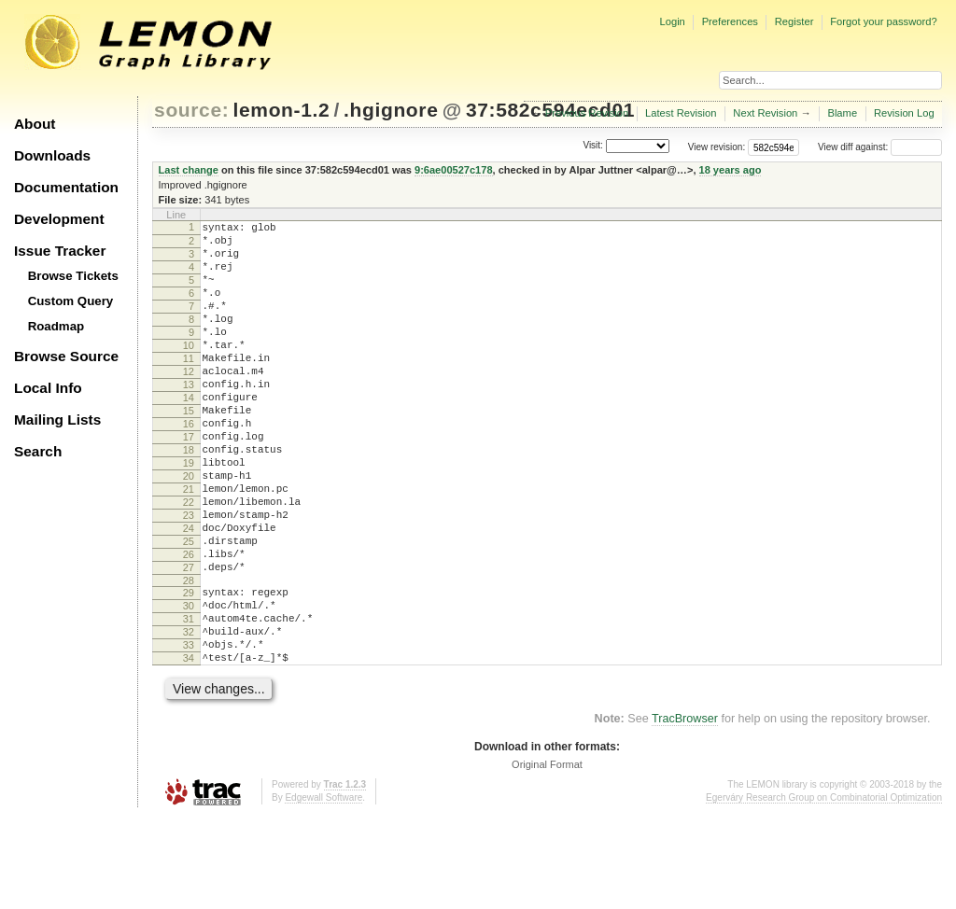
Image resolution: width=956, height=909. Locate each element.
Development (59, 219)
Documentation (66, 187)
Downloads (52, 155)
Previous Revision (587, 113)
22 (188, 560)
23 (188, 576)
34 (188, 747)
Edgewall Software (323, 890)
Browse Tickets (73, 276)
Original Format (547, 856)
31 (188, 700)
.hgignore (391, 109)
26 (188, 624)
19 (188, 513)
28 (188, 656)
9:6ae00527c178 (454, 169)
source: (191, 109)
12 (188, 402)
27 (188, 640)
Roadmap (56, 326)
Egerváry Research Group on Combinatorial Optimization (824, 890)
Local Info (48, 388)
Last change (188, 169)
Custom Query (71, 301)
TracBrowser (685, 811)
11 (188, 386)
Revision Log (904, 113)
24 (188, 592)
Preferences (730, 21)
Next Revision (765, 113)
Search (38, 451)
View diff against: (880, 147)
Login (671, 21)
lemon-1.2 (281, 109)
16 (188, 465)
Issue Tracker (59, 251)
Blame (842, 113)
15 (188, 449)
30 (188, 684)
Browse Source (66, 356)
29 (188, 668)
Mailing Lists (57, 419)
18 (188, 497)
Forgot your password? (883, 21)
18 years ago (730, 169)
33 (188, 731)
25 (188, 608)
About (34, 124)
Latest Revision (681, 113)
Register (794, 21)
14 (188, 434)
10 (188, 370)
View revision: (717, 147)
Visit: (593, 146)
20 (188, 529)
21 (188, 545)
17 (188, 481)
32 (188, 715)
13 (188, 418)
